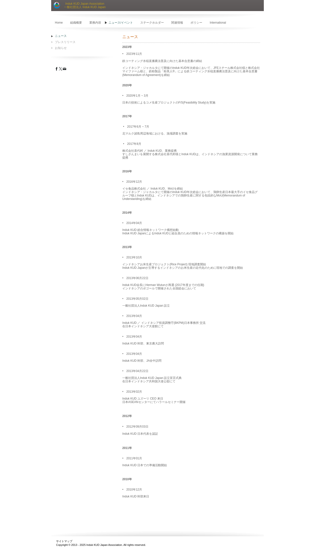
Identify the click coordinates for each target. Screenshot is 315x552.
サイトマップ (64, 541)
